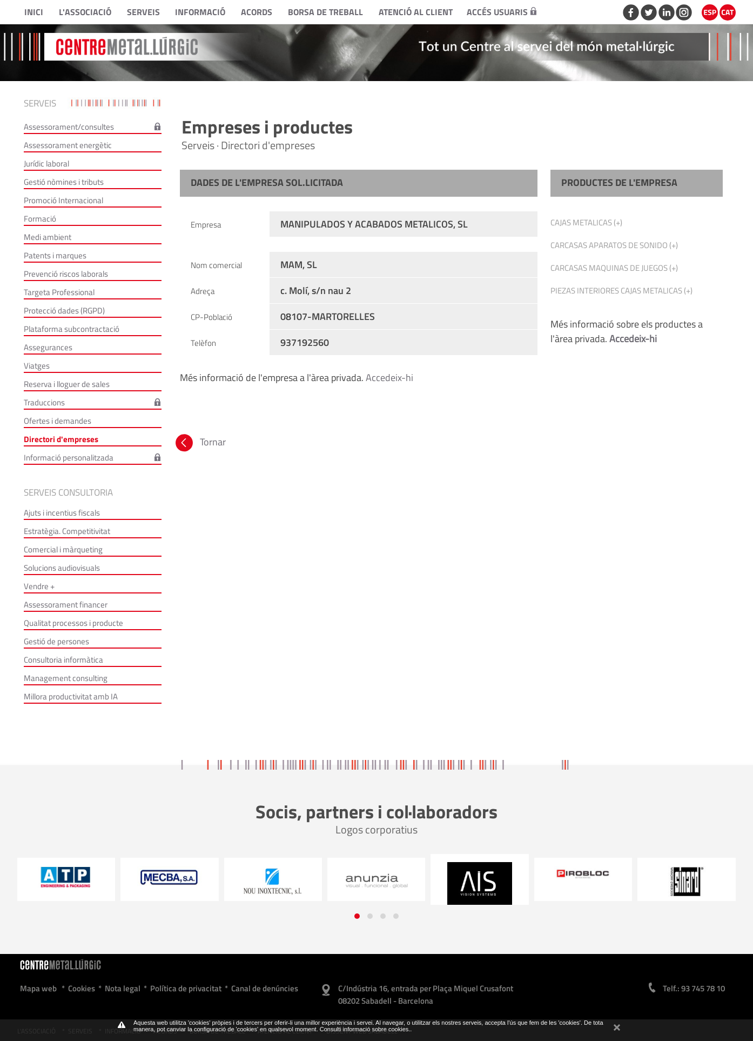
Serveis (143, 11)
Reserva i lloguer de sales (67, 384)
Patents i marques (55, 255)
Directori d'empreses (61, 439)
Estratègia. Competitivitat (67, 531)
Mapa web (38, 988)
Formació (40, 218)
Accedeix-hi (389, 377)
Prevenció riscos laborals (66, 274)
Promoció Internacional (63, 200)
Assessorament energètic (68, 145)
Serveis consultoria (68, 492)
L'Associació (85, 11)
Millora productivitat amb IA (71, 696)
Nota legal (122, 988)
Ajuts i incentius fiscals (62, 512)
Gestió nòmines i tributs (64, 182)
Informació (200, 11)
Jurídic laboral (46, 163)
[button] (357, 916)
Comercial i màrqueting (63, 549)
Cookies (81, 988)
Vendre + (39, 586)
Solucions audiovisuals (62, 568)
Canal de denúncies (264, 988)
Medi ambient (47, 237)
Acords (256, 11)
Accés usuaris (501, 11)
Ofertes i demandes (57, 421)
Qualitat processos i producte (73, 623)
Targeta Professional (59, 292)
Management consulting (65, 678)
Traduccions (44, 402)
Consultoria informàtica (63, 659)
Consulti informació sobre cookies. (365, 1029)
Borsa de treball (325, 11)
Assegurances (48, 347)
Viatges (37, 365)
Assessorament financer (65, 604)
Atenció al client (416, 11)
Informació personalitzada (68, 457)
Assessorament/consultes (69, 127)
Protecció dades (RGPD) (64, 310)
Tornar (199, 442)
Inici (33, 11)
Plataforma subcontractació (71, 329)
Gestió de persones (56, 641)
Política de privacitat (185, 988)
